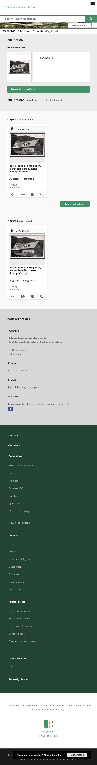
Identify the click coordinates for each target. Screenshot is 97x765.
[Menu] (92, 3)
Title (11, 544)
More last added (74, 204)
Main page (13, 445)
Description (15, 566)
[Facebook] (10, 409)
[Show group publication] (27, 129)
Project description (19, 611)
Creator (13, 551)
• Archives (14, 496)
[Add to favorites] (12, 194)
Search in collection (25, 89)
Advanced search (79, 25)
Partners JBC (16, 488)
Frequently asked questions (24, 641)
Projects (13, 480)
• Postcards (37, 31)
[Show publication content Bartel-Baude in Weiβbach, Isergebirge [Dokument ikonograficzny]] (32, 194)
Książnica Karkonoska (21, 465)
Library (13, 473)
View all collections (19, 522)
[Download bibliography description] (22, 194)
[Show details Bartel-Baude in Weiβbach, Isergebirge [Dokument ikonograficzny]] (41, 194)
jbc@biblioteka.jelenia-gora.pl (25, 387)
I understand (77, 755)
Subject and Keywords (21, 559)
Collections (23, 31)
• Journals (14, 503)
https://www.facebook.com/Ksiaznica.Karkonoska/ (38, 404)
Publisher (14, 574)
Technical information (21, 626)
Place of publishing (19, 582)
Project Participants (20, 618)
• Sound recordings (19, 511)
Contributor (15, 589)
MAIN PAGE (9, 31)
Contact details (17, 633)
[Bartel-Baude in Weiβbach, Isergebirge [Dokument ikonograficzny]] (27, 145)
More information (53, 755)
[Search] (91, 18)
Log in (12, 666)
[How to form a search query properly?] (94, 25)
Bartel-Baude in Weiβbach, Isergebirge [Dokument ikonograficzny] (25, 168)
